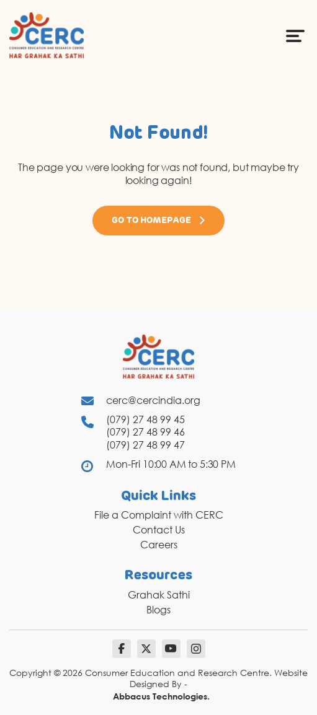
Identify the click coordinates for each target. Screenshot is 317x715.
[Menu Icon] (295, 35)
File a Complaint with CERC (158, 515)
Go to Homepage (159, 220)
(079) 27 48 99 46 (145, 432)
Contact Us (159, 530)
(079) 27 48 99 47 (145, 445)
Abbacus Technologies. (161, 696)
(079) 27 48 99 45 (145, 419)
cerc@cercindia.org (153, 400)
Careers (158, 544)
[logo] (46, 35)
